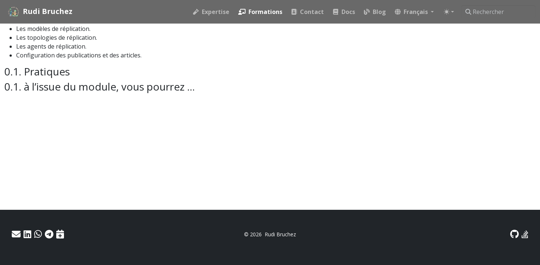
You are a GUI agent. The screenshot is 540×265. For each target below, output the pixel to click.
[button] (414, 11)
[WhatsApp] (38, 234)
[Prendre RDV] (60, 234)
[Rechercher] (498, 11)
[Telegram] (49, 234)
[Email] (16, 234)
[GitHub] (514, 234)
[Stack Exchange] (525, 234)
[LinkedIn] (27, 234)
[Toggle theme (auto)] (449, 11)
